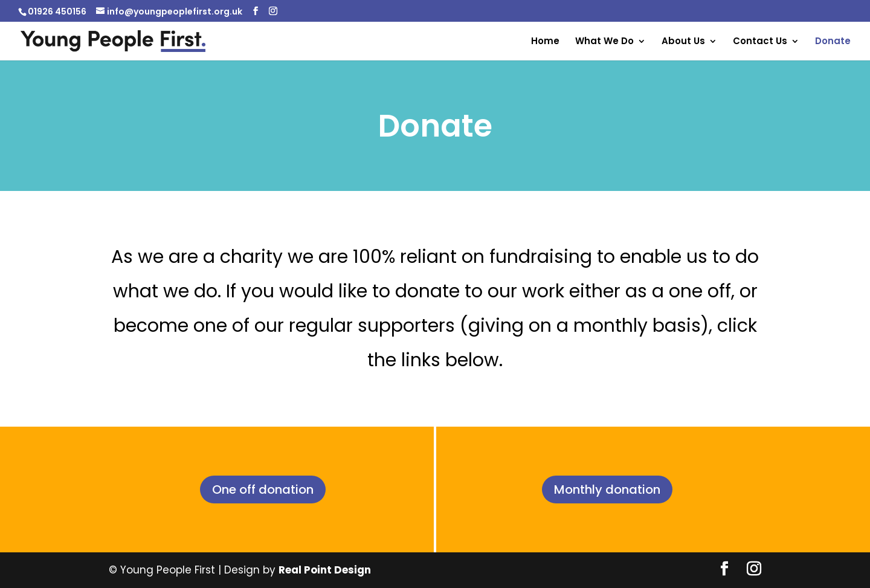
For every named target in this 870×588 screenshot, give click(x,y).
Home (545, 42)
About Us (683, 42)
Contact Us (760, 42)
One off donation (263, 489)
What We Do (604, 42)
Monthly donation (607, 489)
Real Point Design (325, 570)
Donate (833, 42)
